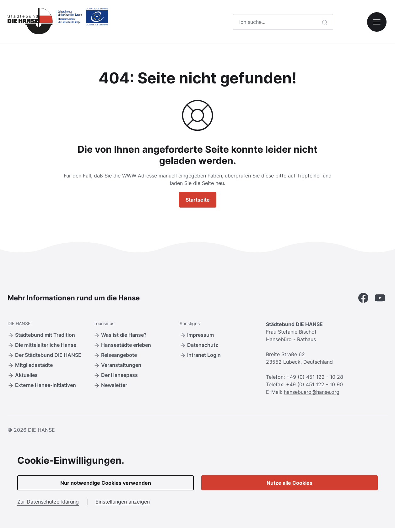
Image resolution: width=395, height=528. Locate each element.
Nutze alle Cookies (289, 483)
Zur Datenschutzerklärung (48, 502)
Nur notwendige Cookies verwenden (105, 483)
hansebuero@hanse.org (311, 392)
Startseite (198, 200)
